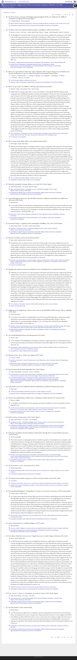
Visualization (13, 215)
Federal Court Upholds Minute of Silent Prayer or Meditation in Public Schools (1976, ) (36, 398)
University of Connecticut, (63, 625)
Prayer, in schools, (42, 409)
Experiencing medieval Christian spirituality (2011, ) (26, 369)
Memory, (47, 23)
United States (28, 190)
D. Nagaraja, (37, 75)
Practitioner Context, (14, 393)
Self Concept (13, 361)
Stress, (37, 178)
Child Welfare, (45, 133)
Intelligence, (23, 528)
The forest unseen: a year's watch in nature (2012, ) (23, 465)
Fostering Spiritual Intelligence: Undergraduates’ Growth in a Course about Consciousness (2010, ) (39, 491)
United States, (65, 515)
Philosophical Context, (15, 363)
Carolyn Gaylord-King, (33, 32)
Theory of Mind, (35, 304)
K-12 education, (20, 409)
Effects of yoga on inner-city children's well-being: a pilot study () (30, 86)
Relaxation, (56, 214)
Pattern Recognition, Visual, (39, 261)
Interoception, (22, 304)
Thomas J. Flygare (15, 400)
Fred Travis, (24, 32)
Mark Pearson (14, 202)
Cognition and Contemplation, (34, 365)
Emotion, (23, 214)
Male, (16, 135)
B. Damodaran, (55, 75)
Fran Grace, (25, 186)
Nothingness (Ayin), (63, 347)
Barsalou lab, (24, 260)
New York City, (21, 135)
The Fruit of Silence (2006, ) (20, 607)
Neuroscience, (47, 587)
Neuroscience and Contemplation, (43, 82)
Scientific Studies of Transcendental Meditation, (21, 65)
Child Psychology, (37, 133)
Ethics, (48, 360)
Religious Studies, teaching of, (17, 190)
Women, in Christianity (62, 483)
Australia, (13, 454)
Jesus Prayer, (25, 376)
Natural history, (28, 470)
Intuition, (12, 261)
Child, (12, 133)
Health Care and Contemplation (33, 179)
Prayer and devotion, (33, 409)
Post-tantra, (27, 327)
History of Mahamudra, (55, 326)
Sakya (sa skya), (33, 327)
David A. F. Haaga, (44, 32)
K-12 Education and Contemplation (18, 137)
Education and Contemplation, (59, 380)
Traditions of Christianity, (16, 485)
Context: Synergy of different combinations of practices (23, 80)
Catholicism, (66, 485)
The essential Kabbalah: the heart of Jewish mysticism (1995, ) (26, 335)
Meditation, (28, 214)
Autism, (12, 304)
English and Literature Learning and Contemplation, (52, 629)
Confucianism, (19, 360)
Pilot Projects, (27, 135)
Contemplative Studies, (19, 189)
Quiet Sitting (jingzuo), (44, 425)
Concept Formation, (32, 260)
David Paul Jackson (15, 314)
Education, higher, (53, 189)
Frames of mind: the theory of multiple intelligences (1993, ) (26, 523)
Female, (50, 133)
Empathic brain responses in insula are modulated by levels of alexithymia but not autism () (36, 269)
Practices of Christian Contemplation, (50, 379)
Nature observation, (37, 470)
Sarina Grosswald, (54, 32)
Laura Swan (14, 480)
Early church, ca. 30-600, (29, 483)
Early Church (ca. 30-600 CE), (56, 485)
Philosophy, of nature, (59, 470)
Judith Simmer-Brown (34, 226)
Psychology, (59, 528)
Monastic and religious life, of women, (48, 483)
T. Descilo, (13, 75)
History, (37, 483)
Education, (56, 456)
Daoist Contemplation (29, 428)
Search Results (10, 7)
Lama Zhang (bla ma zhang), (17, 327)
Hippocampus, (28, 23)
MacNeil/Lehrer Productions (25, 240)
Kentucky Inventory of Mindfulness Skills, (34, 62)
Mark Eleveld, (14, 240)
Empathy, (16, 304)
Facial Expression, (46, 260)
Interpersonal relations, (64, 260)
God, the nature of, (34, 347)
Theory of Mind (18, 263)
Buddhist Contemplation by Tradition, (27, 329)
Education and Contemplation (51, 25)
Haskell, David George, (16, 470)
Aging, (12, 23)
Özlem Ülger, (14, 143)
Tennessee (12, 472)
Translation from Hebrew (32, 349)
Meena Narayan (25, 21)
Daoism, (35, 422)
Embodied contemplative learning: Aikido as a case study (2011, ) (30, 184)
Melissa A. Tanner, (15, 32)
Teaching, (35, 423)
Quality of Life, (34, 135)
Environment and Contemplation (33, 474)
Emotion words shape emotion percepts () (23, 238)
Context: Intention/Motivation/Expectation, (20, 456)
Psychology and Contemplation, (54, 65)
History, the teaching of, (15, 376)
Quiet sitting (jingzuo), (59, 422)
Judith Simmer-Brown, (16, 186)
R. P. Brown (26, 77)
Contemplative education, (43, 454)
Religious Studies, (14, 423)
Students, (12, 263)
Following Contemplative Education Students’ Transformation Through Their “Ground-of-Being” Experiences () (38, 433)
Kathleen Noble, (15, 493)
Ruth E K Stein (35, 89)
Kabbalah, (45, 347)
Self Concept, (41, 135)
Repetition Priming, (57, 261)
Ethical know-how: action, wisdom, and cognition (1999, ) (25, 355)
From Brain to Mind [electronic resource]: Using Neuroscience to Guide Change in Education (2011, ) (38, 536)
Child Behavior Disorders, (27, 133)
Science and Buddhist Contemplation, (18, 365)
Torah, (11, 349)
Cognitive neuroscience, (16, 587)
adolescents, (13, 214)
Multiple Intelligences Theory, (49, 528)
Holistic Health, (64, 133)
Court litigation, (62, 408)
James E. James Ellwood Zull (18, 538)
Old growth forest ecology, (48, 470)
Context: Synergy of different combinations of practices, (23, 391)
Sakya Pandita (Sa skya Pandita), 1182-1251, (48, 327)
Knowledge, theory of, (55, 360)
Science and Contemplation (57, 82)
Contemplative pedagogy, (43, 189)
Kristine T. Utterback (34, 372)
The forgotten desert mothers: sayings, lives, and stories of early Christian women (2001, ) (34, 478)
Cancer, (12, 178)
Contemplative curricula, (30, 189)
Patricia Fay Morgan (16, 437)
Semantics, (64, 261)
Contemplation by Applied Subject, (18, 25)
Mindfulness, (47, 62)
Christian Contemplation (15, 382)
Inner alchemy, (50, 422)
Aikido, (12, 189)
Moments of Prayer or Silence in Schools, (35, 411)
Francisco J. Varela (15, 357)
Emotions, (39, 260)
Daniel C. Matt (14, 338)
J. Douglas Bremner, (16, 21)
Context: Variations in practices (44, 391)
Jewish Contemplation (33, 351)
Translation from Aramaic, (20, 349)
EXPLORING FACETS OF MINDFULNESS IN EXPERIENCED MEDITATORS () (36, 386)
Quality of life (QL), (25, 178)
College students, (20, 62)
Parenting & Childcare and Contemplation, (51, 217)
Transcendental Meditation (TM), (39, 65)
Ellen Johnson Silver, (25, 89)
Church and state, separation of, (18, 408)
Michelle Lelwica (33, 186)
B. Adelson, (62, 75)
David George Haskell (16, 468)
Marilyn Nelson (14, 610)
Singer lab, (28, 304)
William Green (23, 493)
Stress (68, 23)
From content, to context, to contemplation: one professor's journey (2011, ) (33, 593)
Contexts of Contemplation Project (18, 265)
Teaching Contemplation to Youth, (33, 217)
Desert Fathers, (19, 483)
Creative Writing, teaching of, (24, 625)
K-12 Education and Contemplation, (52, 411)
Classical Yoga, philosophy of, (22, 454)
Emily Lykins (14, 389)
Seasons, (67, 470)
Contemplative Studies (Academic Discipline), (36, 459)
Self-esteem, (62, 214)
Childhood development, (19, 23)
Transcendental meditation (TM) (58, 62)
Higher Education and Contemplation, (18, 194)
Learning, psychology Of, (38, 23)
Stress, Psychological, (49, 135)
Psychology (53, 587)
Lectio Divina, (31, 376)
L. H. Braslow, (13, 77)
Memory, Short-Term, (28, 261)
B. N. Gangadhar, (45, 75)
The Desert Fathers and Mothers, (42, 485)
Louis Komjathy (33, 419)
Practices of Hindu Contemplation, (18, 64)
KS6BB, (22, 470)
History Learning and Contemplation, (18, 379)
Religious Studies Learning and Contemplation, (51, 192)
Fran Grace (32, 595)
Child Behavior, (17, 133)
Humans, (12, 135)
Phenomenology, (64, 360)
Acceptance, (13, 62)
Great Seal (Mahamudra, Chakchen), (40, 326)
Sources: (4, 7)
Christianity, (22, 374)
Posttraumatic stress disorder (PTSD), (57, 23)
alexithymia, (41, 304)
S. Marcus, (20, 77)
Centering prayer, (15, 374)
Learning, (28, 528)
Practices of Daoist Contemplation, (57, 425)
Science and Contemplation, (16, 67)
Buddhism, (13, 228)
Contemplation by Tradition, (48, 64)
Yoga (55, 135)
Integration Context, (14, 82)
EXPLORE (68, 2)
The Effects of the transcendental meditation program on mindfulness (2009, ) (33, 30)
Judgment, (17, 261)
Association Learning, (16, 260)
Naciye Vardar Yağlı (23, 143)
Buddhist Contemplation (15, 331)
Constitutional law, (30, 408)
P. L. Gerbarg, (30, 75)
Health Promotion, (56, 133)
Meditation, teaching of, (48, 214)
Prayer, (50, 380)
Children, (19, 214)
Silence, (48, 625)
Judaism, (41, 347)
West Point (12, 627)
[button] (75, 1)
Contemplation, (14, 347)
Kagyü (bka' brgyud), (66, 326)
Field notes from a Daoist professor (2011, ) (24, 417)
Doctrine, (18, 326)
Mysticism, (56, 347)
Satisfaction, (33, 178)
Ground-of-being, (64, 456)
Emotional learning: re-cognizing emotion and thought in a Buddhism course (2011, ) (35, 223)
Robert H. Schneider (64, 32)
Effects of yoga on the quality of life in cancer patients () (27, 141)
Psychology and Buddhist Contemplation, (48, 363)
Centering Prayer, (43, 377)
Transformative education (24, 457)
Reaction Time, (49, 261)
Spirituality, (59, 515)
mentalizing (55, 304)
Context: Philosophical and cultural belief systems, (35, 360)
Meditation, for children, (37, 214)
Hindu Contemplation (28, 67)
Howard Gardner (15, 525)
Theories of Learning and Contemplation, (35, 25)
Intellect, (18, 528)
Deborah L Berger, (15, 89)
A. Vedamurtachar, (21, 75)
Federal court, (13, 409)
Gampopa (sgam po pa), (26, 326)
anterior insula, (48, 304)
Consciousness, (14, 515)
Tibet (59, 327)
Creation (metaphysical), (23, 347)
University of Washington (16, 517)
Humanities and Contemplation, (33, 192)
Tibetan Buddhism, (14, 329)
